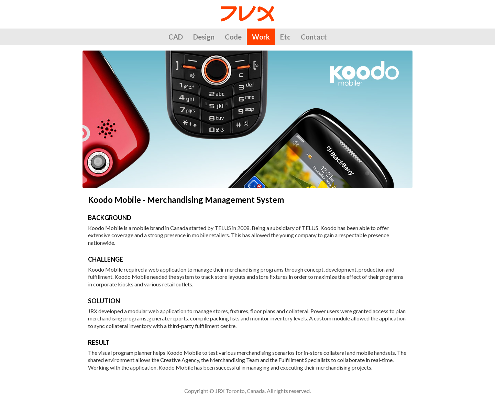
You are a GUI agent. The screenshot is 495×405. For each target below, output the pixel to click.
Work (261, 37)
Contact (314, 37)
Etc (285, 37)
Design (203, 37)
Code (233, 37)
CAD (175, 37)
